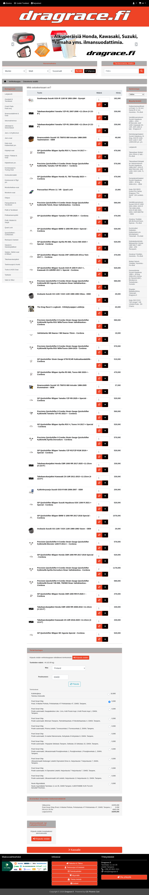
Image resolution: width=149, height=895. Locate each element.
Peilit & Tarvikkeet (11, 210)
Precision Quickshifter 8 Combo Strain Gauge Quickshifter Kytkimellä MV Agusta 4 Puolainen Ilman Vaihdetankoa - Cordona (63, 283)
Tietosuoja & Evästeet (74, 867)
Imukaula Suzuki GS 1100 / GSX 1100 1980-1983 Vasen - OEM (64, 529)
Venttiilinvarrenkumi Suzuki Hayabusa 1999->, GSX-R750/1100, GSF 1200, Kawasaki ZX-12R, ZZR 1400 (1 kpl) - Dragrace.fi (136, 123)
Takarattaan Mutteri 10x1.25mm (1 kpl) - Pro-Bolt (136, 154)
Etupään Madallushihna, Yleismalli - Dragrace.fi (134, 292)
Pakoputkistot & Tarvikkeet (10, 204)
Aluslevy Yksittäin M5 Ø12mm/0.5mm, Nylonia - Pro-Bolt (136, 221)
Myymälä (74, 875)
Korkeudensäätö (11, 175)
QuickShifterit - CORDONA (10, 234)
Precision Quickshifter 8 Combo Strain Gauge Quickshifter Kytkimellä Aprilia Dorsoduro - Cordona (63, 438)
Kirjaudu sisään (80, 658)
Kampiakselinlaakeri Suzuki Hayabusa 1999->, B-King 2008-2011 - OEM (136, 181)
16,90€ (113, 693)
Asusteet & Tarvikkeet (9, 100)
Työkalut (8, 275)
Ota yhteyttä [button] (124, 877)
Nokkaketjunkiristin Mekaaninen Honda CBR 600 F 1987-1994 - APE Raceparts (136, 245)
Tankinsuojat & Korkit (12, 264)
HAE (79, 71)
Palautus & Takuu (74, 863)
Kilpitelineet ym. (10, 163)
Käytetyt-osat (9, 150)
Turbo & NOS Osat (11, 270)
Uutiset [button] (74, 883)
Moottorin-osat (10, 193)
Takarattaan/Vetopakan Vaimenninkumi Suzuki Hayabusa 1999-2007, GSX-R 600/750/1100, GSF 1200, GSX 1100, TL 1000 (136, 167)
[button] (135, 3)
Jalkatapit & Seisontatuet (9, 127)
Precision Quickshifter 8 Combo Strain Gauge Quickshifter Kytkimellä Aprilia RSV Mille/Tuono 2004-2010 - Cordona (63, 347)
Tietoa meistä (74, 879)
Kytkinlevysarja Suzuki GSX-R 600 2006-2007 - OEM (60, 490)
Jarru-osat (8, 138)
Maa (46, 668)
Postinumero (43, 677)
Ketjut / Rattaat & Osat (11, 157)
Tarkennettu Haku (124, 63)
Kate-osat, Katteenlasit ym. (10, 144)
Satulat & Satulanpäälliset (10, 246)
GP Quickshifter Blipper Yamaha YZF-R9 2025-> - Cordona (62, 216)
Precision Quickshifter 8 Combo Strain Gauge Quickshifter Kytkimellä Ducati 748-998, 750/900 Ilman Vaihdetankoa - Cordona (63, 583)
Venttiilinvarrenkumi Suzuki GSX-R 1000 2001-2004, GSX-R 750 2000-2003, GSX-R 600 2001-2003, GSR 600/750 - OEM (136, 208)
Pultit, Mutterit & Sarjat (10, 221)
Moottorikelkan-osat (12, 187)
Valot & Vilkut (9, 280)
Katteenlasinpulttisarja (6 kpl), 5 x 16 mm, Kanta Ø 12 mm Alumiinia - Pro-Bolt (136, 109)
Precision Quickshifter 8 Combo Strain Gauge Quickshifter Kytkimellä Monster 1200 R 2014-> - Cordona (63, 543)
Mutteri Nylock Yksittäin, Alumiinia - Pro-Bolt (136, 263)
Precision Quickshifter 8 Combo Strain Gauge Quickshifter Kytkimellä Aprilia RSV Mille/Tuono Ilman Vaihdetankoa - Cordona (63, 322)
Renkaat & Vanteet (11, 240)
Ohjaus (7, 198)
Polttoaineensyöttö (11, 215)
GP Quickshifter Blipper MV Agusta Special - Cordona (60, 633)
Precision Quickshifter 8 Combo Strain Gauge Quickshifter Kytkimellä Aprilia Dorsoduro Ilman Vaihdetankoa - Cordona (63, 569)
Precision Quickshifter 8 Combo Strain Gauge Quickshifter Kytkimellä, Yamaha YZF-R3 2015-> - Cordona (63, 165)
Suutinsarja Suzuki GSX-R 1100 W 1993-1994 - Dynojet (61, 98)
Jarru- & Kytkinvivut (12, 133)
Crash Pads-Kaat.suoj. (9, 107)
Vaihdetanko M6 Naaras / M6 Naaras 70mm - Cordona (60, 333)
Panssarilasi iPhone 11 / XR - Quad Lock (55, 190)
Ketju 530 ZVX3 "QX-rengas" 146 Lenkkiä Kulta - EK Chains (135, 303)
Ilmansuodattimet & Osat (12, 114)
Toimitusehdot (74, 871)
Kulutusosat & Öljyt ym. (11, 181)
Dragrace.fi (69, 892)
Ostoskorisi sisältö (30, 81)
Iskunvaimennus (11, 121)
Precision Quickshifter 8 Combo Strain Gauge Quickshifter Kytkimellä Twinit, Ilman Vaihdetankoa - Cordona (63, 204)
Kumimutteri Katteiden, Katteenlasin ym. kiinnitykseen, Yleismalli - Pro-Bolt (136, 232)
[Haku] (121, 71)
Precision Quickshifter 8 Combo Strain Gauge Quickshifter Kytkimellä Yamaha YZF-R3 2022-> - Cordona (63, 412)
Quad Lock (9, 228)
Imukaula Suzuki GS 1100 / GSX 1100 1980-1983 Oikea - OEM (64, 294)
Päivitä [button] (74, 684)
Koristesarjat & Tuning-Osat (10, 169)
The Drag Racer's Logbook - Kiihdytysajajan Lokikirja (60, 307)
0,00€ (113, 701)
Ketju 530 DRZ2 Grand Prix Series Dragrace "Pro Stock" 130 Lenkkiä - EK (136, 193)
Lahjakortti (8, 94)
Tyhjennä (90, 71)
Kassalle (74, 849)
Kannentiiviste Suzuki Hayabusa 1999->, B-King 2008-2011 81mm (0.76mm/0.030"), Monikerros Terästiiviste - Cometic (135, 277)
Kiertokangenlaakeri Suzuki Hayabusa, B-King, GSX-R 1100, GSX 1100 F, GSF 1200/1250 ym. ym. (136, 138)
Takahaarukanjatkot (12, 259)
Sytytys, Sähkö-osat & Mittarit (12, 253)
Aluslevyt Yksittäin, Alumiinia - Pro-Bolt (136, 255)
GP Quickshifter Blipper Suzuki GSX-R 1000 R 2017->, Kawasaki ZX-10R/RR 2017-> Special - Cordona (60, 269)
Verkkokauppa (14, 81)
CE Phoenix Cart (92, 892)
